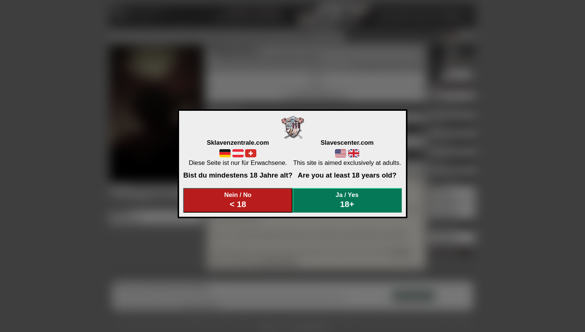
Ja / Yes (347, 200)
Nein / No (238, 200)
